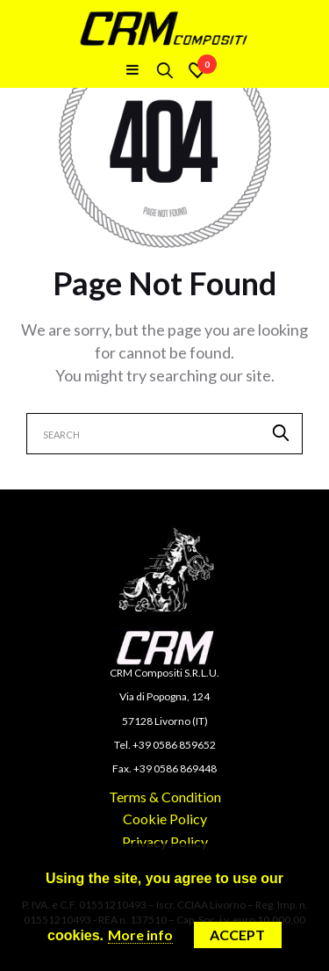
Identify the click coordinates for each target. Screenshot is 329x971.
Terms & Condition (165, 796)
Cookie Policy (165, 818)
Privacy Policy (165, 841)
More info (140, 934)
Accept (237, 934)
